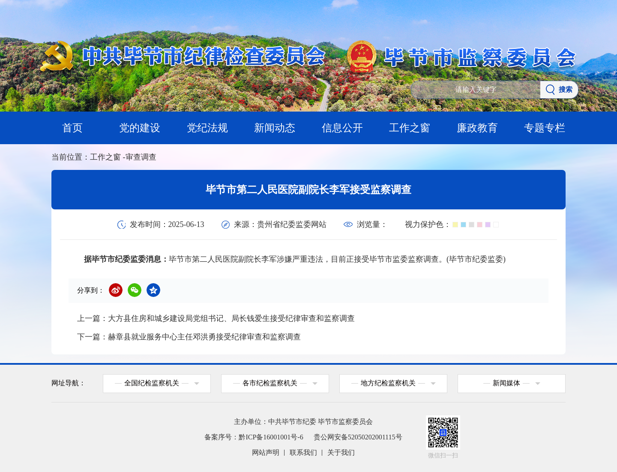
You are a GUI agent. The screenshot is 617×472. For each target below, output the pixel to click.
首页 (72, 127)
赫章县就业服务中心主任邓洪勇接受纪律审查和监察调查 (204, 337)
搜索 (559, 90)
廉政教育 (477, 127)
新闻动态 (274, 127)
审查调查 (141, 157)
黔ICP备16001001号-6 (271, 437)
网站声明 (265, 452)
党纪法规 (207, 127)
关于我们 (341, 452)
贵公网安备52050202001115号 (358, 437)
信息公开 (342, 127)
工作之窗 (409, 127)
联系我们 (303, 452)
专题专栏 (544, 127)
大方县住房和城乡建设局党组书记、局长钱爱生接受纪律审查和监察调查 (231, 318)
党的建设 (139, 127)
